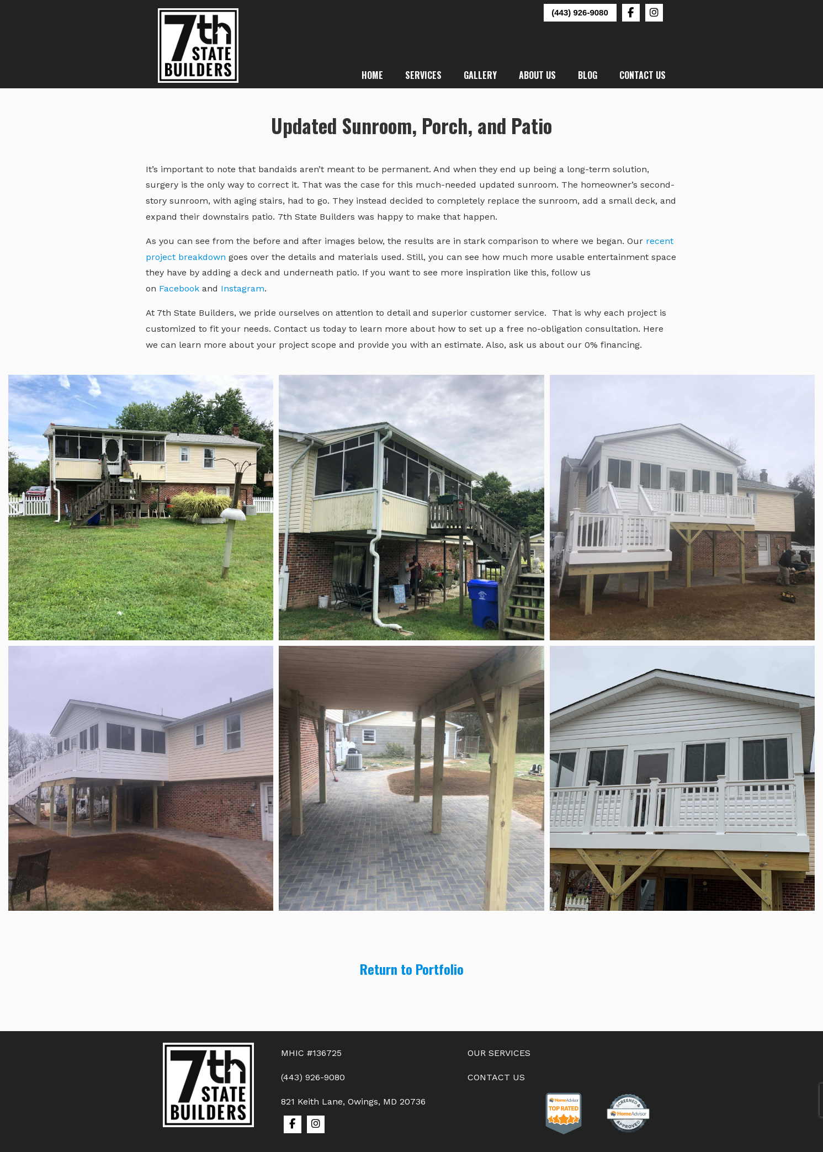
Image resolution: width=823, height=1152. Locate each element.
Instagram (242, 288)
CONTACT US (496, 1077)
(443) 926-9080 (579, 12)
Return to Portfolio (412, 969)
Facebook (179, 288)
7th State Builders (199, 45)
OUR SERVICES (499, 1053)
